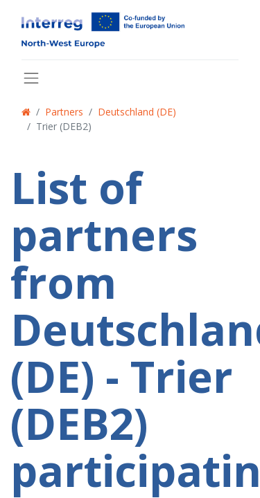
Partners (64, 111)
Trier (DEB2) (64, 126)
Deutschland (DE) (137, 111)
